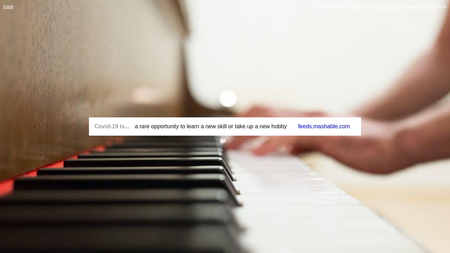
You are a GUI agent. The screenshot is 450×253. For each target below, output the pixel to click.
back (8, 6)
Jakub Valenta (420, 6)
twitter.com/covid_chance (378, 6)
